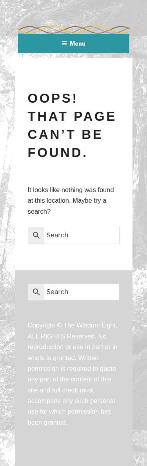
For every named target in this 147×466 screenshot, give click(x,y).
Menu (73, 43)
